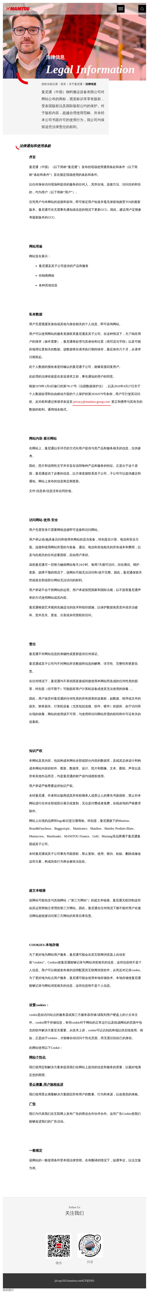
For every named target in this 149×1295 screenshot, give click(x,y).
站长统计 (8, 1290)
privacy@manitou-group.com (91, 401)
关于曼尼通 (75, 84)
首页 (63, 84)
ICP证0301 (88, 1280)
